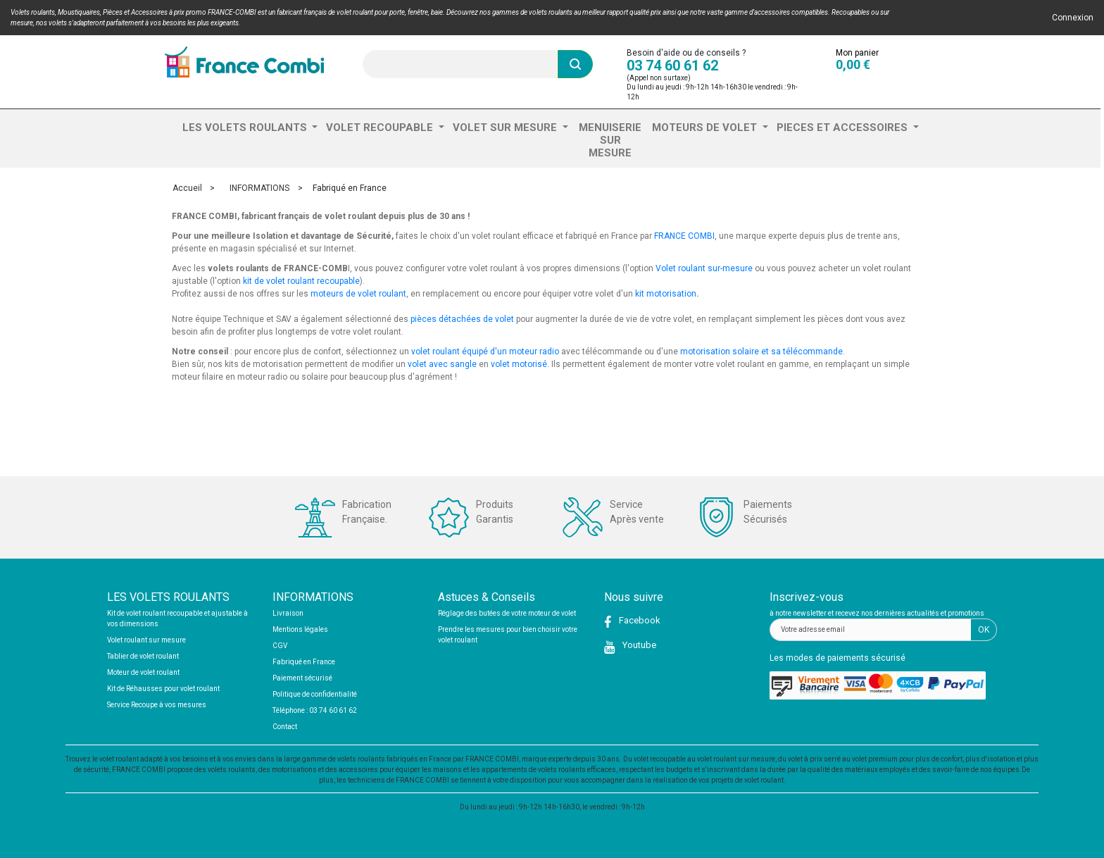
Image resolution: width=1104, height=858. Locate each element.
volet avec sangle (442, 364)
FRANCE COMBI (684, 236)
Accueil (187, 188)
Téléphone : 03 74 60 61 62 (314, 710)
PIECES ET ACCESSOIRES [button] (843, 127)
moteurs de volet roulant (358, 294)
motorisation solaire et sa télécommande (761, 351)
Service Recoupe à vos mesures (156, 705)
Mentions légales (300, 629)
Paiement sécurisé (302, 678)
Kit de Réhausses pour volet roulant (163, 688)
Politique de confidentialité (314, 694)
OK (983, 630)
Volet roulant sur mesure (146, 640)
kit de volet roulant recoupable (301, 281)
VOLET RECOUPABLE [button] (381, 127)
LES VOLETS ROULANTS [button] (246, 127)
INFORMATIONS (259, 188)
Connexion (1072, 18)
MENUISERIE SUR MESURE (610, 140)
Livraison (287, 613)
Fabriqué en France (303, 662)
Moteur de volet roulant (143, 672)
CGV (279, 645)
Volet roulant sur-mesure (704, 268)
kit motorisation (665, 294)
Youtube (638, 645)
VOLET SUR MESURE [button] (506, 127)
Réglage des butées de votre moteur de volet (507, 613)
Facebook (638, 620)
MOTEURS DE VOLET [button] (706, 127)
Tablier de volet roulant (143, 656)
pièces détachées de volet (462, 319)
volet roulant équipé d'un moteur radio (485, 351)
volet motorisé (519, 364)
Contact (284, 726)
